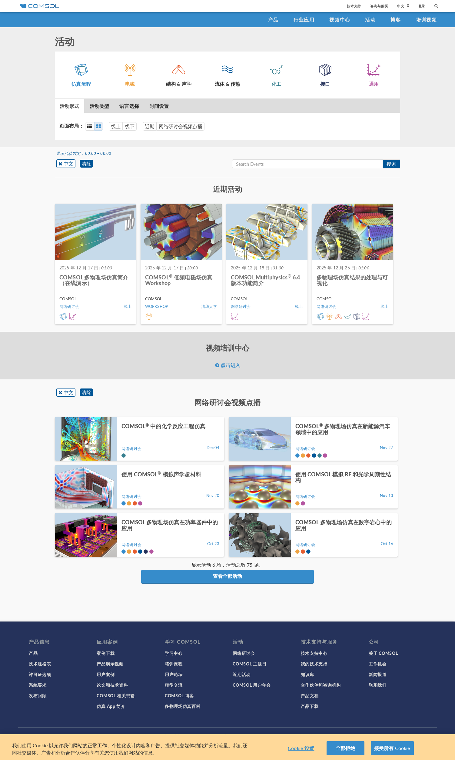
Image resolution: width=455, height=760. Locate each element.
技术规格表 (40, 664)
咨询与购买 (379, 6)
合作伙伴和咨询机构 (321, 685)
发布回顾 (38, 695)
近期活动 (242, 674)
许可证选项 (40, 674)
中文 (68, 163)
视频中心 (339, 19)
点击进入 (227, 365)
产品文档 (310, 695)
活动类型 (99, 105)
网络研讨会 (244, 653)
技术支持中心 (314, 653)
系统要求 (38, 685)
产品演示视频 (110, 664)
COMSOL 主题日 (249, 664)
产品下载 (310, 706)
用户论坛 (174, 674)
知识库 (307, 674)
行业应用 (304, 19)
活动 (370, 19)
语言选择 (129, 105)
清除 (86, 163)
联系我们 (378, 685)
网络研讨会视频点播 (180, 126)
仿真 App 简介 (111, 706)
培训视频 (426, 19)
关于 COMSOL (383, 653)
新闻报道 (378, 674)
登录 (422, 6)
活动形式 (69, 105)
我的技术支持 (314, 664)
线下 (130, 126)
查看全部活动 (227, 575)
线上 (116, 126)
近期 (149, 126)
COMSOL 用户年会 (252, 685)
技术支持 (354, 6)
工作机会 (378, 664)
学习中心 (174, 653)
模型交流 (174, 685)
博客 (395, 19)
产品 (273, 19)
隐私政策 (161, 735)
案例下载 (106, 653)
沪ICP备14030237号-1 (242, 735)
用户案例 (106, 674)
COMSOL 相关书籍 (116, 695)
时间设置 (159, 105)
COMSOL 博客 (179, 695)
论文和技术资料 (112, 685)
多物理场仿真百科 (183, 706)
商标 (177, 735)
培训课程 (174, 664)
